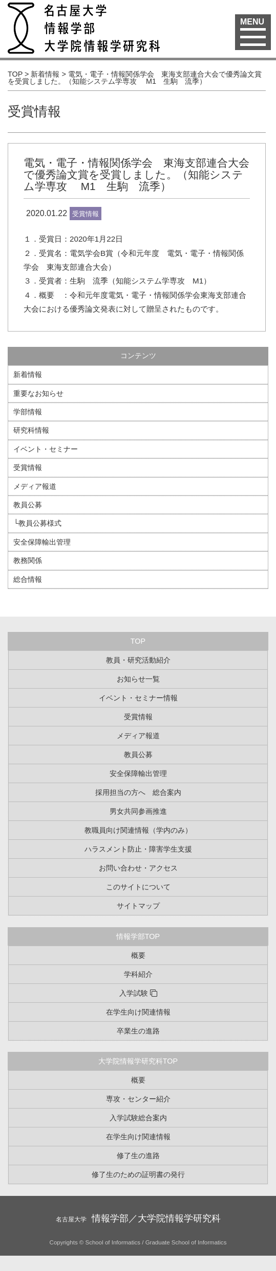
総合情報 (27, 579)
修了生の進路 (138, 1155)
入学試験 (133, 993)
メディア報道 (34, 486)
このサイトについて (138, 887)
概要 (138, 955)
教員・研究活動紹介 (138, 660)
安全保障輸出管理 (42, 542)
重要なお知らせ (38, 393)
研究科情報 (31, 430)
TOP (138, 641)
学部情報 (27, 412)
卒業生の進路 (138, 1031)
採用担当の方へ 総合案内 (138, 792)
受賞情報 (34, 111)
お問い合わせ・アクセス (138, 868)
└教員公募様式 (37, 523)
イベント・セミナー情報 (138, 698)
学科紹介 (138, 974)
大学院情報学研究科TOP (138, 1061)
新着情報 (27, 374)
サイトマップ (138, 906)
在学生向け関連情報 (138, 1012)
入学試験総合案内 (138, 1118)
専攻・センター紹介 (138, 1099)
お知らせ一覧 (138, 679)
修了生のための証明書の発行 (138, 1174)
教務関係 (27, 560)
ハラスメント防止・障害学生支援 (138, 849)
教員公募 (27, 505)
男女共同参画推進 (138, 811)
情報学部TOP (138, 936)
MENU (253, 27)
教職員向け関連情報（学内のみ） (138, 830)
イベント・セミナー (45, 449)
